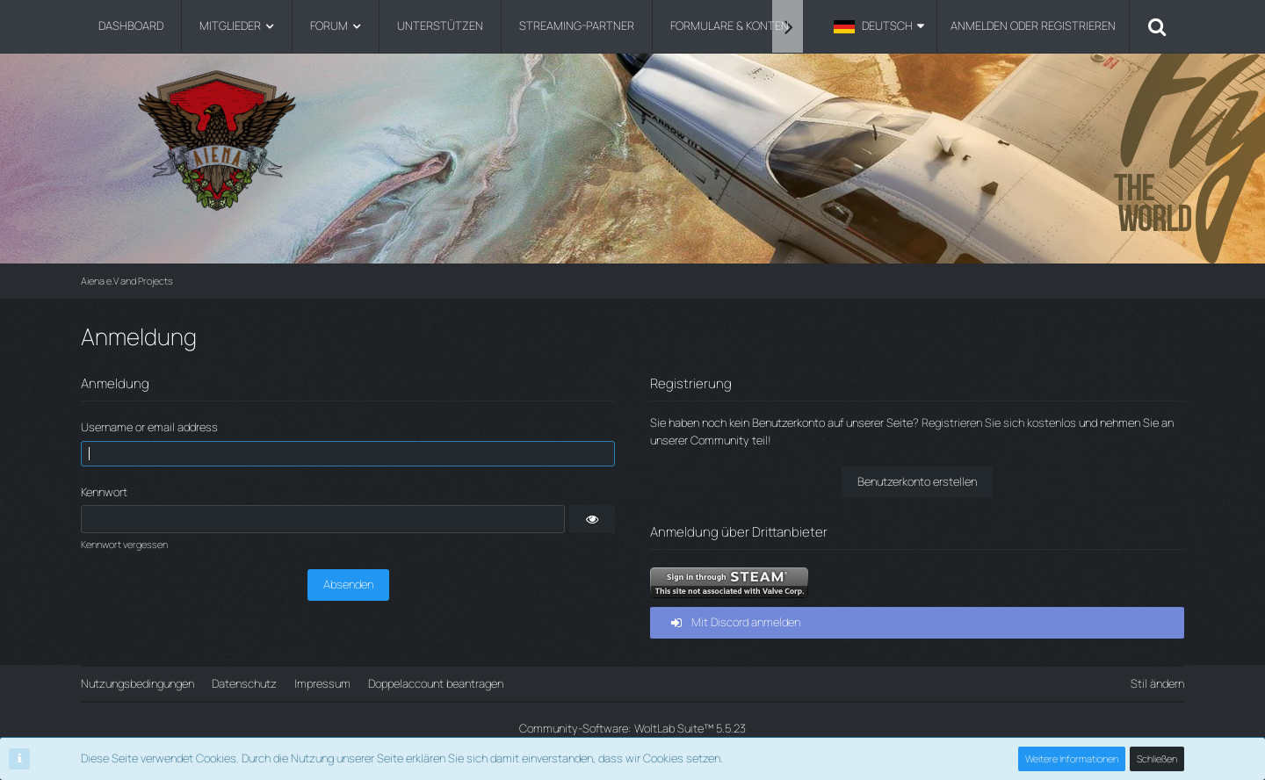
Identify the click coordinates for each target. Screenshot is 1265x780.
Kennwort (104, 492)
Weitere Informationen (1071, 758)
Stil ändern (1157, 683)
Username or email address (149, 427)
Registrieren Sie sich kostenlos (999, 422)
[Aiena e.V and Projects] (632, 140)
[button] (878, 26)
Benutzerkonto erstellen (917, 481)
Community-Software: (632, 728)
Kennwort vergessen (124, 544)
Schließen (1157, 758)
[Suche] (1157, 26)
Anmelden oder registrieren (1033, 25)
